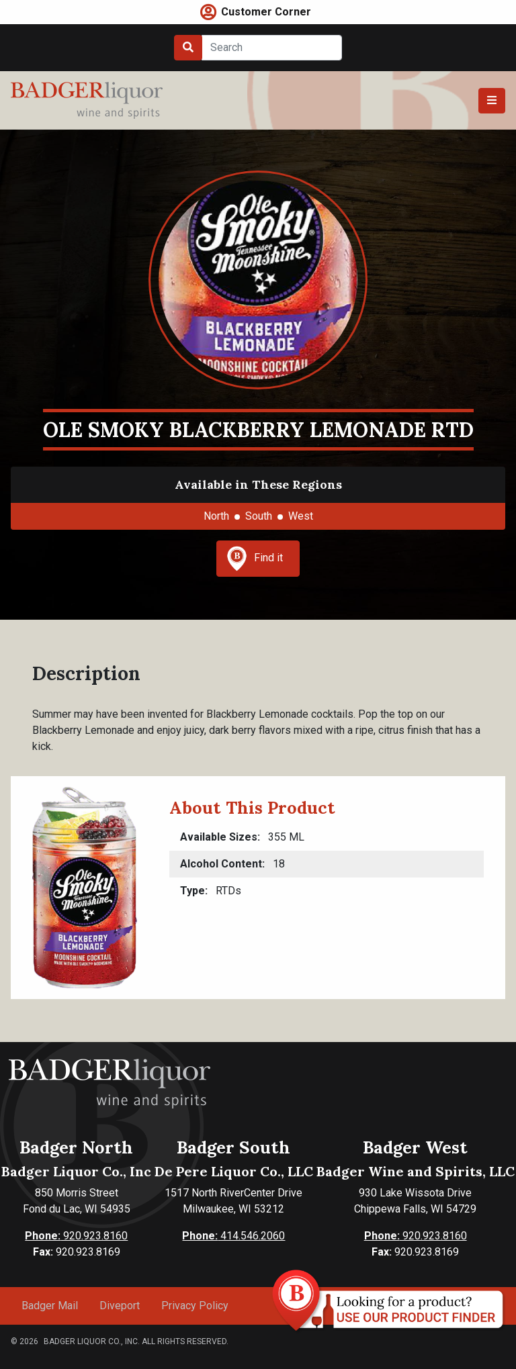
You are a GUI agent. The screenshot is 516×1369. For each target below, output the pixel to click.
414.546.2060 (233, 1235)
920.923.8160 (76, 1235)
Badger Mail (50, 1305)
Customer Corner (266, 11)
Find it (254, 558)
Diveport (119, 1305)
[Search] (272, 47)
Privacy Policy (194, 1305)
